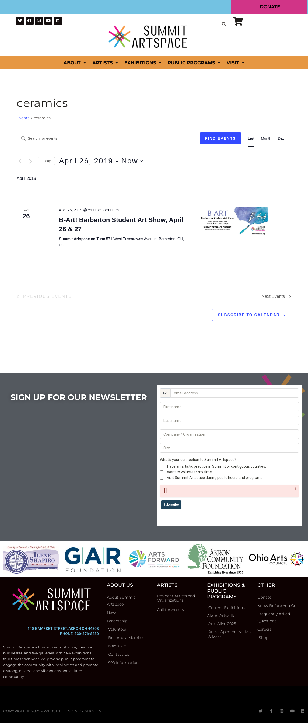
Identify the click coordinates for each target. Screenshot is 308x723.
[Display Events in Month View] (266, 138)
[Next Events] (30, 161)
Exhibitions (142, 62)
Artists (105, 62)
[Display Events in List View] (251, 138)
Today (46, 161)
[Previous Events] (20, 161)
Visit (235, 62)
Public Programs (194, 62)
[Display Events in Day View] (281, 138)
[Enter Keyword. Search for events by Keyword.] (108, 138)
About (75, 62)
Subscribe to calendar (249, 315)
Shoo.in (93, 711)
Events (23, 118)
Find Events (220, 138)
